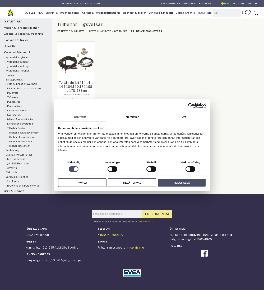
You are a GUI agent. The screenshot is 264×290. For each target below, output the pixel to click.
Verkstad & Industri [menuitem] (161, 12)
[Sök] (244, 13)
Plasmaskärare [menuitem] (15, 106)
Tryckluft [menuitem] (11, 75)
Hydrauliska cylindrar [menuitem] (17, 57)
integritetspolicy (145, 221)
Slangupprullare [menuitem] (15, 79)
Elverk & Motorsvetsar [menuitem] (19, 154)
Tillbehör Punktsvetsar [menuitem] (20, 141)
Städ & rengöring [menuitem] (15, 159)
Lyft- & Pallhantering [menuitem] (17, 163)
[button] (248, 12)
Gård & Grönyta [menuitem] (185, 12)
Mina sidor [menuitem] (189, 3)
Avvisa (82, 182)
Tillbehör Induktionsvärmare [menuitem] (23, 132)
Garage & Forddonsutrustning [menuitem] (101, 12)
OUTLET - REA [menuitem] (34, 12)
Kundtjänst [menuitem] (205, 3)
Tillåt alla (181, 182)
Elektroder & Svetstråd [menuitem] (20, 123)
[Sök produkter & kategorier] (227, 13)
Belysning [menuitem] (11, 167)
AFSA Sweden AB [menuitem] (170, 3)
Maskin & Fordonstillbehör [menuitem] (21, 27)
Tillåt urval (132, 182)
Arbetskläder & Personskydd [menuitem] (23, 185)
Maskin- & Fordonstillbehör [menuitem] (62, 12)
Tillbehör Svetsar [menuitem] (16, 128)
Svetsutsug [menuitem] (12, 150)
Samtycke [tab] (80, 116)
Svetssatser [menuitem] (14, 114)
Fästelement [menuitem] (13, 181)
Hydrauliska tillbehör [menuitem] (17, 70)
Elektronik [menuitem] (11, 172)
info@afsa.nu (135, 247)
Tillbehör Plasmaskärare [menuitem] (21, 137)
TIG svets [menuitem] (12, 97)
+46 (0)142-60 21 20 (110, 234)
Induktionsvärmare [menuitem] (17, 110)
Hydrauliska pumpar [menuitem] (17, 61)
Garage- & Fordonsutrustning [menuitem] (23, 33)
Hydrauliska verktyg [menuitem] (17, 66)
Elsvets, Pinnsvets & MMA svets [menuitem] (25, 88)
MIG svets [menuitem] (12, 92)
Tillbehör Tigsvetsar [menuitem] (18, 145)
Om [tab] (184, 116)
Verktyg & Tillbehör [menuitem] (17, 176)
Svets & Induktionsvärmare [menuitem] (22, 83)
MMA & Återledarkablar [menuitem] (20, 119)
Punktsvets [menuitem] (13, 101)
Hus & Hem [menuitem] (205, 12)
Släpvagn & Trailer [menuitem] (134, 12)
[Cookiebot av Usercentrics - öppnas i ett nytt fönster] (191, 105)
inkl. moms (238, 3)
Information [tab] (132, 116)
